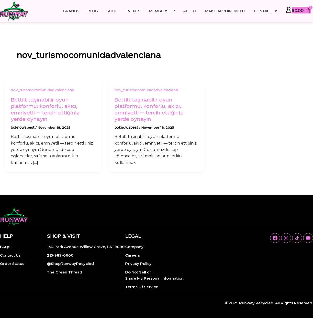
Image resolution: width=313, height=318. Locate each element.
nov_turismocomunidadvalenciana (42, 90)
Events (133, 11)
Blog (93, 11)
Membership (162, 11)
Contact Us (266, 11)
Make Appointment (225, 11)
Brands (71, 11)
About (190, 11)
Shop (111, 11)
